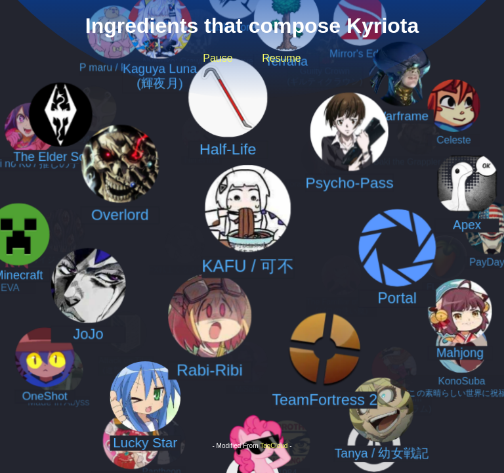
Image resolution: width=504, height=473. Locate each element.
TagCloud (273, 445)
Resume (281, 58)
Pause (217, 58)
